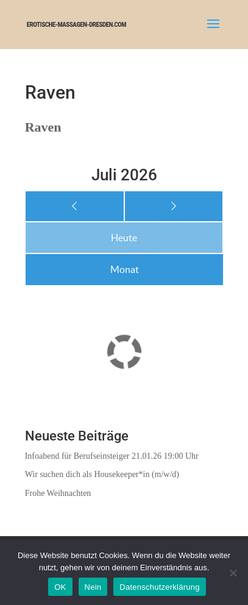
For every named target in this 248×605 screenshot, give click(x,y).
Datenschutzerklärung (159, 587)
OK (60, 587)
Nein (93, 587)
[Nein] (233, 573)
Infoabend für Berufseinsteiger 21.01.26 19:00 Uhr (112, 456)
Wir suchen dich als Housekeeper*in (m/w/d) (102, 474)
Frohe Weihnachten (58, 493)
